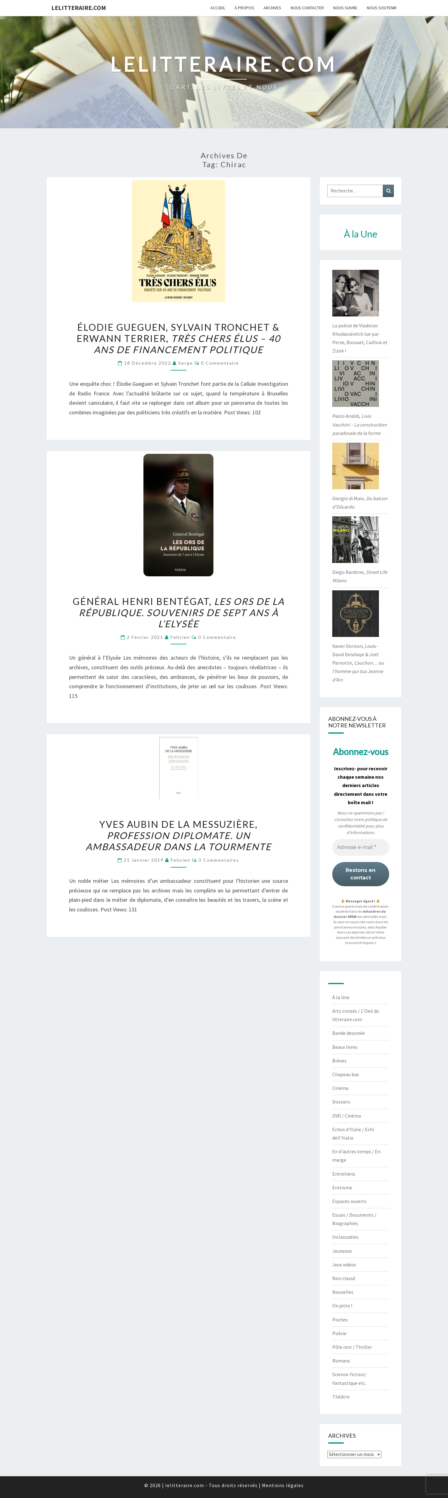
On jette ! (342, 1305)
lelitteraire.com (78, 8)
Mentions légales (283, 1485)
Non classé (343, 1278)
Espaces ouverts (349, 1201)
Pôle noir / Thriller (352, 1347)
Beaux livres (344, 1047)
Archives (272, 8)
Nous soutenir (382, 8)
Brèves (339, 1061)
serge (185, 363)
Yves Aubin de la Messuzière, (178, 835)
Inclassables (345, 1237)
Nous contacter (307, 8)
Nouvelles (342, 1292)
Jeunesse (342, 1251)
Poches (340, 1319)
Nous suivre (345, 8)
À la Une (340, 997)
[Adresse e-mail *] (360, 847)
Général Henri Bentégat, (178, 612)
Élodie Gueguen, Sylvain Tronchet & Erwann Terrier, (178, 338)
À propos (244, 8)
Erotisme (342, 1187)
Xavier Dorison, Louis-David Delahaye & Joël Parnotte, (358, 663)
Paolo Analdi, (359, 424)
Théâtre (341, 1397)
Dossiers (341, 1102)
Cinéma (340, 1088)
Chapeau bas (345, 1074)
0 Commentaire (220, 363)
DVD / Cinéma (346, 1116)
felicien (180, 637)
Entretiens (343, 1174)
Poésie (339, 1333)
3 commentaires (218, 860)
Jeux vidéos (344, 1264)
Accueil (217, 8)
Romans (341, 1360)
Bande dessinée (348, 1033)
